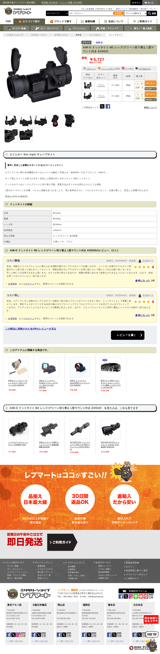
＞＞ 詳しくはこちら (14, 641)
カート (150, 2)
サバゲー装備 (16, 28)
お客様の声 (72, 578)
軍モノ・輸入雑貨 (140, 28)
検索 (154, 13)
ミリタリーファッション (17, 572)
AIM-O (99, 42)
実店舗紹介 (134, 9)
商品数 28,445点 (50, 2)
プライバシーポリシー (137, 574)
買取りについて (105, 566)
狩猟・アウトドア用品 (16, 575)
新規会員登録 (132, 562)
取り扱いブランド (45, 572)
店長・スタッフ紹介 (76, 575)
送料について (121, 9)
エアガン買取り (105, 569)
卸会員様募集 (104, 572)
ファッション (77, 28)
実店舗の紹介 (73, 572)
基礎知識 (41, 566)
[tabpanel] (18, 373)
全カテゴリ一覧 (44, 575)
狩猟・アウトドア (107, 28)
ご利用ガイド (132, 578)
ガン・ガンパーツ (46, 28)
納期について (150, 107)
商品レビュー (43, 578)
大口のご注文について (107, 575)
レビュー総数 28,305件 (71, 2)
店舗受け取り (104, 578)
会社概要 (72, 566)
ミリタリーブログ (45, 569)
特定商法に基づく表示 (137, 570)
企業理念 (72, 569)
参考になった (142, 280)
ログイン (30, 284)
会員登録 (90, 9)
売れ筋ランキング (148, 9)
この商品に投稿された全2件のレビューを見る (30, 329)
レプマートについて (75, 562)
